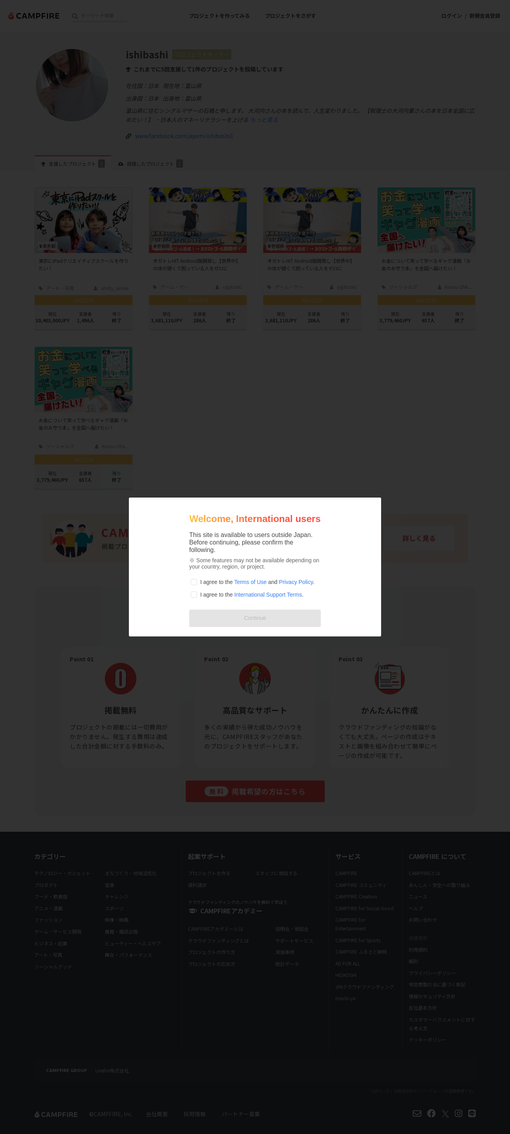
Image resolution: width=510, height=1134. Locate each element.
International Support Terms (268, 594)
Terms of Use (250, 582)
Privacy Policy (296, 582)
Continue (255, 618)
